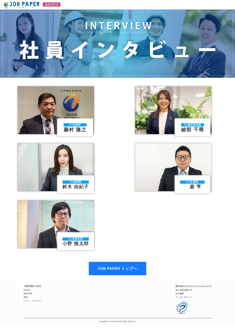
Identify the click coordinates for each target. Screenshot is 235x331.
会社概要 (180, 300)
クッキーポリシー (184, 303)
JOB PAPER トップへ (117, 275)
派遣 (26, 303)
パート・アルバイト (33, 307)
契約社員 (28, 300)
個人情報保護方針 (184, 296)
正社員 (27, 296)
